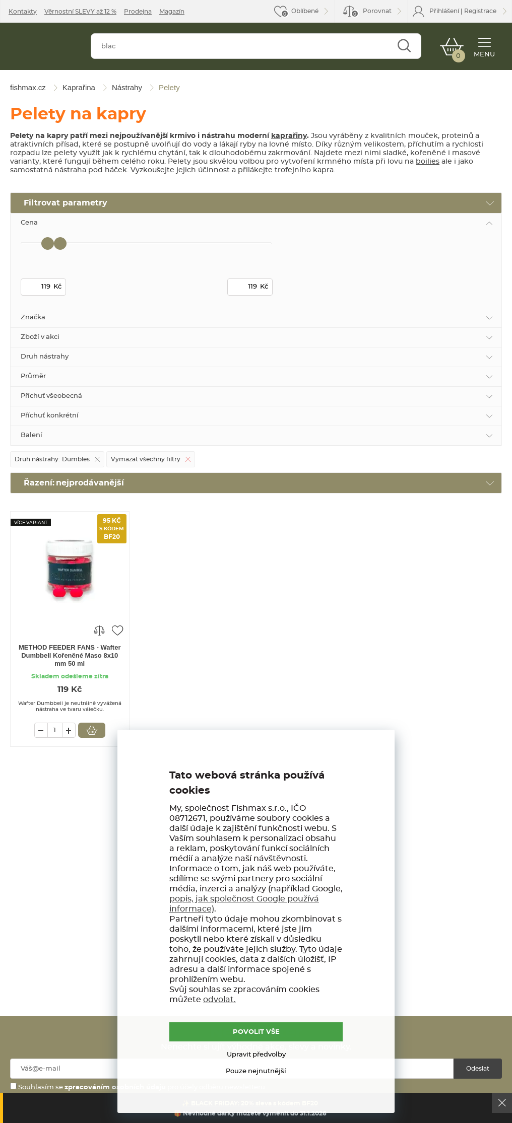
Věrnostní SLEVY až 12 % (80, 12)
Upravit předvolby (256, 1054)
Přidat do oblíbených (117, 630)
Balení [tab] (31, 435)
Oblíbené (304, 11)
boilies (427, 161)
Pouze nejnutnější (256, 1071)
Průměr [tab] (33, 376)
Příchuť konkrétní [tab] (50, 415)
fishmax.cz (44, 48)
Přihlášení (444, 11)
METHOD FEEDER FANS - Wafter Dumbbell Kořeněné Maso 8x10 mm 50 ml (69, 655)
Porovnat (371, 13)
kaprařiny (289, 135)
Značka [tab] (33, 317)
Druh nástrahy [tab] (45, 357)
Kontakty (23, 12)
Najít (404, 46)
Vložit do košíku (91, 730)
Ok (502, 1103)
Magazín (171, 12)
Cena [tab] (29, 223)
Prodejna (138, 12)
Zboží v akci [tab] (40, 337)
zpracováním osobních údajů (115, 1087)
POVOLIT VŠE (256, 1032)
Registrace (480, 11)
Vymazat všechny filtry (145, 459)
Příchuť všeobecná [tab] (51, 396)
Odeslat (477, 1069)
